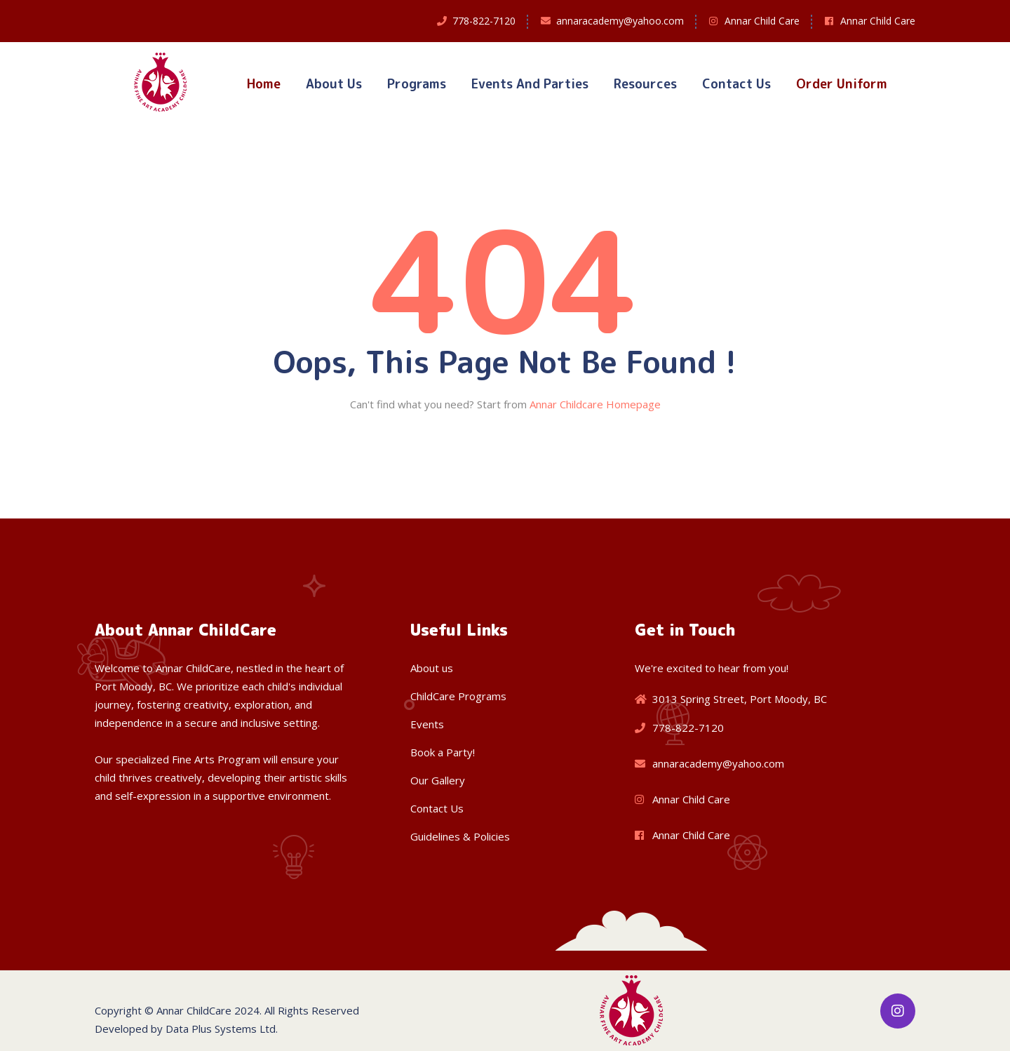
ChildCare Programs (458, 696)
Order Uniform (841, 84)
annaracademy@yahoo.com (620, 20)
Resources (645, 84)
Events (427, 724)
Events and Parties (529, 84)
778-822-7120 (484, 20)
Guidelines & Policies (460, 836)
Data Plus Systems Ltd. (222, 1029)
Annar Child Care (762, 20)
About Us (334, 84)
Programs (416, 84)
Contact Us (736, 84)
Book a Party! (442, 752)
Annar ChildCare (193, 1010)
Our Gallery (437, 780)
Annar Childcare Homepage (595, 404)
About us (431, 668)
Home (264, 84)
